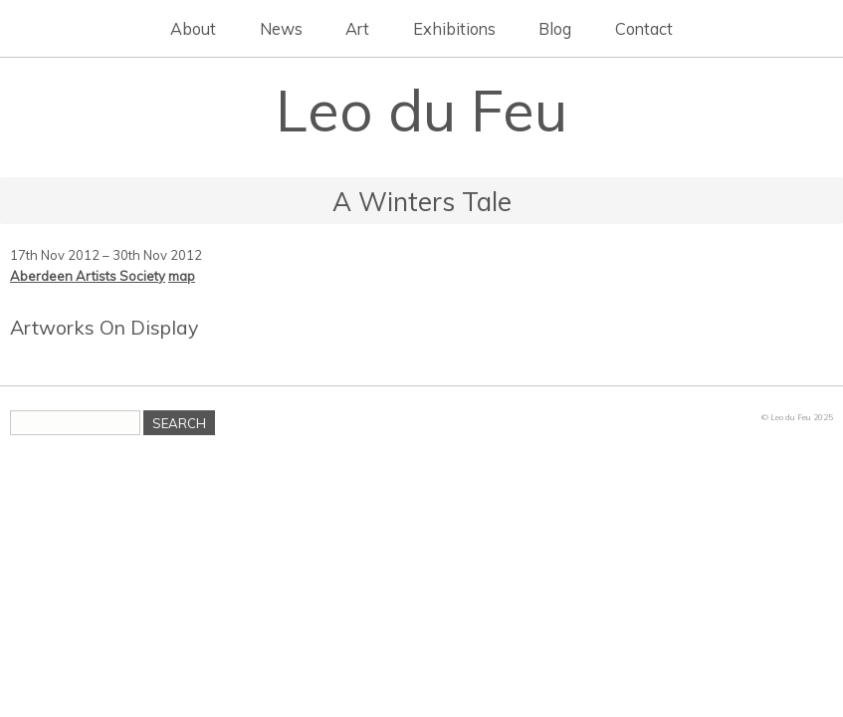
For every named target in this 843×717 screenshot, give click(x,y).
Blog (554, 29)
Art (357, 29)
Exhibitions (454, 29)
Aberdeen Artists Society (87, 276)
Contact (644, 29)
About (193, 29)
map (181, 276)
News (281, 29)
